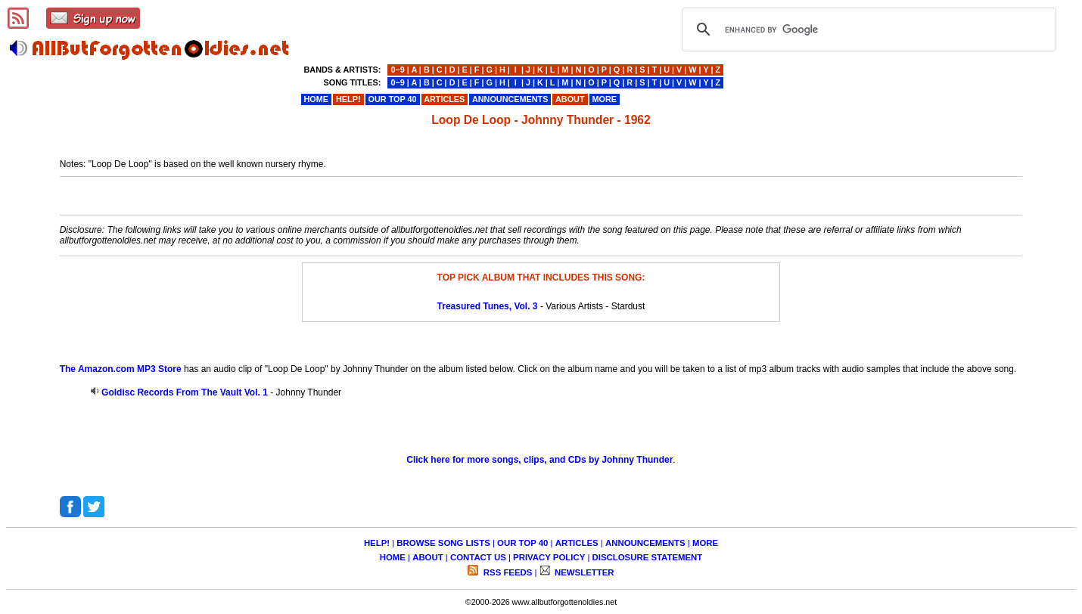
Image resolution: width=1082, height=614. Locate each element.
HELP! (377, 542)
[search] (867, 29)
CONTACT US (478, 557)
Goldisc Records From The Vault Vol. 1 (184, 392)
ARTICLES (577, 542)
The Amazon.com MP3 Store (121, 369)
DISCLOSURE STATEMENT (647, 557)
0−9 (397, 69)
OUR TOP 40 (522, 542)
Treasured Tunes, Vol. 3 (487, 306)
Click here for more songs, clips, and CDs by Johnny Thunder (539, 459)
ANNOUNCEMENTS (645, 542)
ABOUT (427, 557)
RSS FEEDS (507, 572)
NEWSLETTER (583, 572)
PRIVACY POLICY (549, 557)
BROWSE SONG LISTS (443, 542)
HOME (393, 557)
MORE (705, 542)
